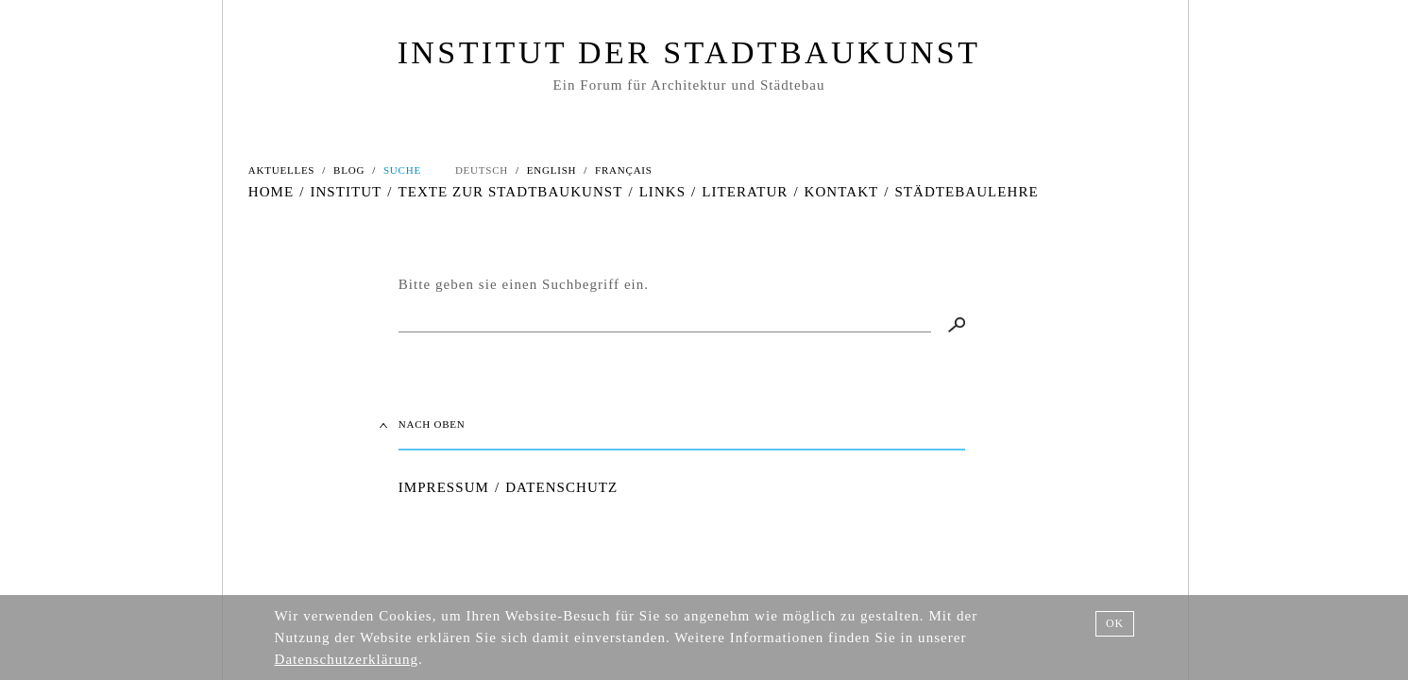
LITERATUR (745, 191)
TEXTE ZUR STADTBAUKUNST (510, 191)
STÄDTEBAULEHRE (966, 191)
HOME (271, 191)
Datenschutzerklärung (347, 659)
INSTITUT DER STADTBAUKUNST (689, 52)
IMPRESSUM (444, 487)
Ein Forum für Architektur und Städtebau (689, 85)
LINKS (662, 191)
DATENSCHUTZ (561, 487)
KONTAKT (842, 191)
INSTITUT (346, 191)
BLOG (349, 170)
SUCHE (402, 170)
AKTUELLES (281, 170)
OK (1115, 623)
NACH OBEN (432, 424)
